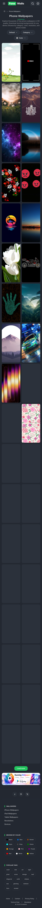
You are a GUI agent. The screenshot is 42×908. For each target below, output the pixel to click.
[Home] (4, 11)
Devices (7, 824)
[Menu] (4, 3)
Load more (21, 768)
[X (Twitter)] (27, 794)
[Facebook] (15, 794)
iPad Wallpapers (10, 813)
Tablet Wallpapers (11, 817)
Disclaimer (27, 902)
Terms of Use (15, 902)
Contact (17, 898)
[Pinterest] (21, 794)
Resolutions (8, 821)
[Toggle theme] (38, 3)
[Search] (32, 3)
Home (8, 898)
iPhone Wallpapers (11, 810)
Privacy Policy (29, 898)
